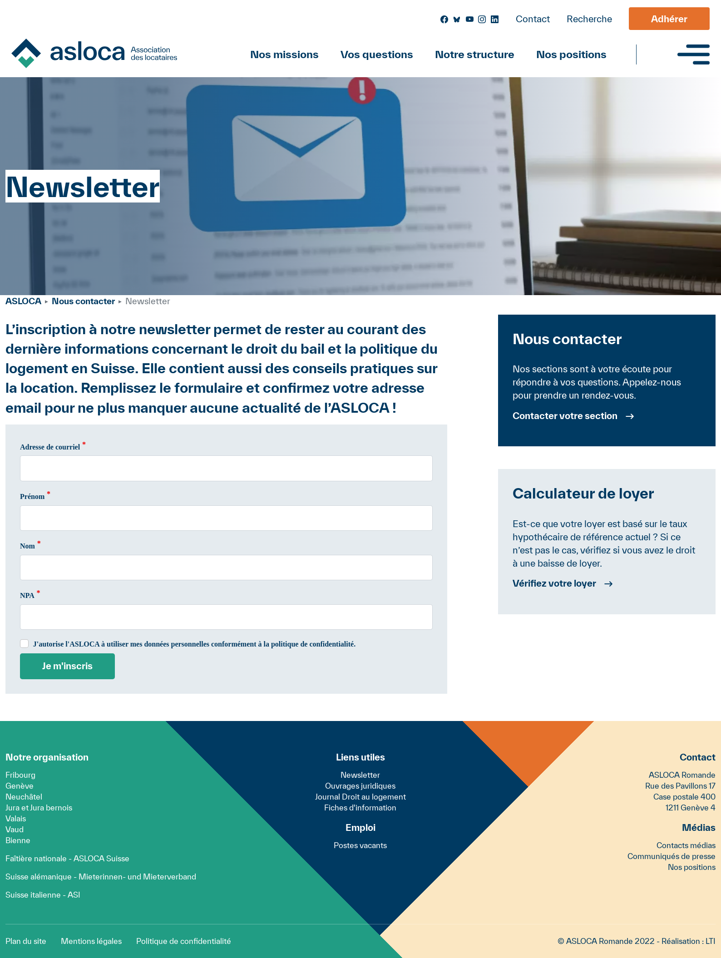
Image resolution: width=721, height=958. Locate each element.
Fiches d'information (360, 807)
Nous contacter (83, 301)
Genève (19, 785)
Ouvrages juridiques (360, 785)
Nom (27, 546)
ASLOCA (23, 301)
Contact (533, 19)
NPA (27, 595)
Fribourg (20, 774)
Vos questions (377, 54)
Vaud (14, 829)
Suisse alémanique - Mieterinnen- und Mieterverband (100, 876)
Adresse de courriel (50, 447)
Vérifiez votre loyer (554, 583)
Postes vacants (360, 845)
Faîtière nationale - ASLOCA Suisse (67, 858)
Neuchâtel (23, 796)
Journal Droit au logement (360, 796)
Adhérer (669, 19)
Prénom (32, 496)
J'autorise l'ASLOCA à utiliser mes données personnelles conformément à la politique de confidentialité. (194, 644)
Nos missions (284, 54)
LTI (711, 941)
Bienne (17, 840)
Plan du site (25, 941)
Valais (15, 818)
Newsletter (360, 774)
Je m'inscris (67, 666)
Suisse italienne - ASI (42, 894)
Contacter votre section (565, 415)
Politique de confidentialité (183, 941)
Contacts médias (686, 845)
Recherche (589, 19)
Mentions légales (91, 941)
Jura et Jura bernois (38, 807)
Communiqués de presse (671, 856)
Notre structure (474, 54)
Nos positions (571, 54)
